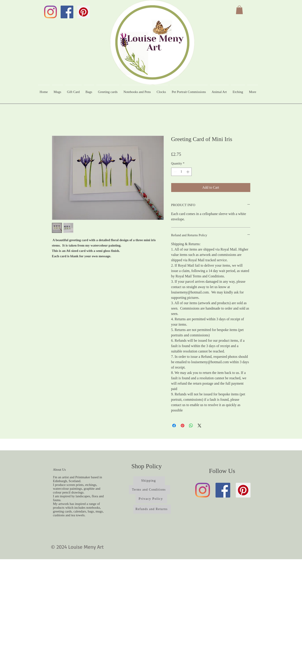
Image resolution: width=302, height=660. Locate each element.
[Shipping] (149, 480)
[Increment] (188, 172)
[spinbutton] (181, 172)
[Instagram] (50, 12)
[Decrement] (174, 172)
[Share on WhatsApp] (191, 425)
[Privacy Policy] (151, 498)
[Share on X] (199, 425)
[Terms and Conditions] (149, 489)
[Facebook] (67, 12)
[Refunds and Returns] (152, 509)
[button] (239, 10)
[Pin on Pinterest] (182, 425)
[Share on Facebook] (174, 425)
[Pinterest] (83, 12)
